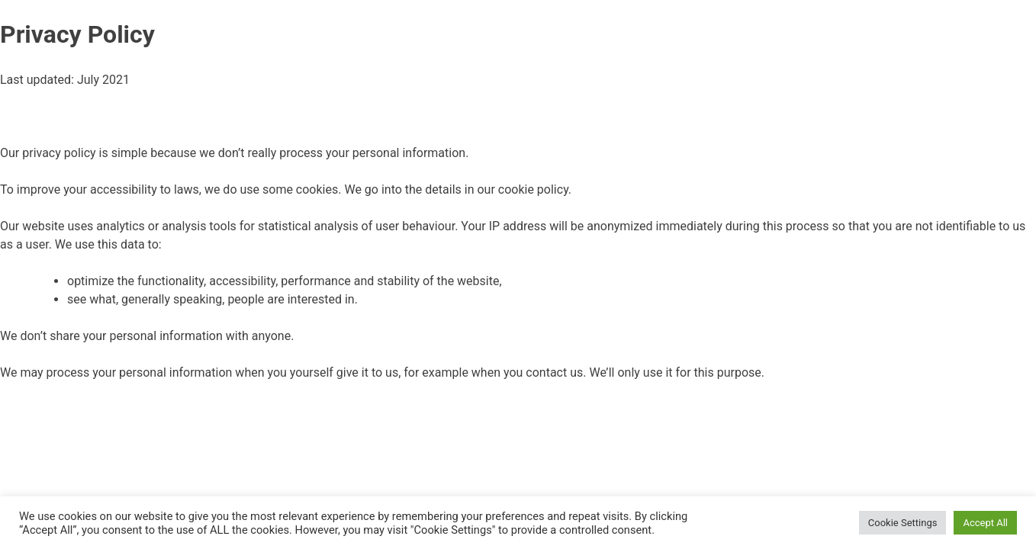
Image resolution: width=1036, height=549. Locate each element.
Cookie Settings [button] (903, 522)
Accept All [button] (985, 522)
